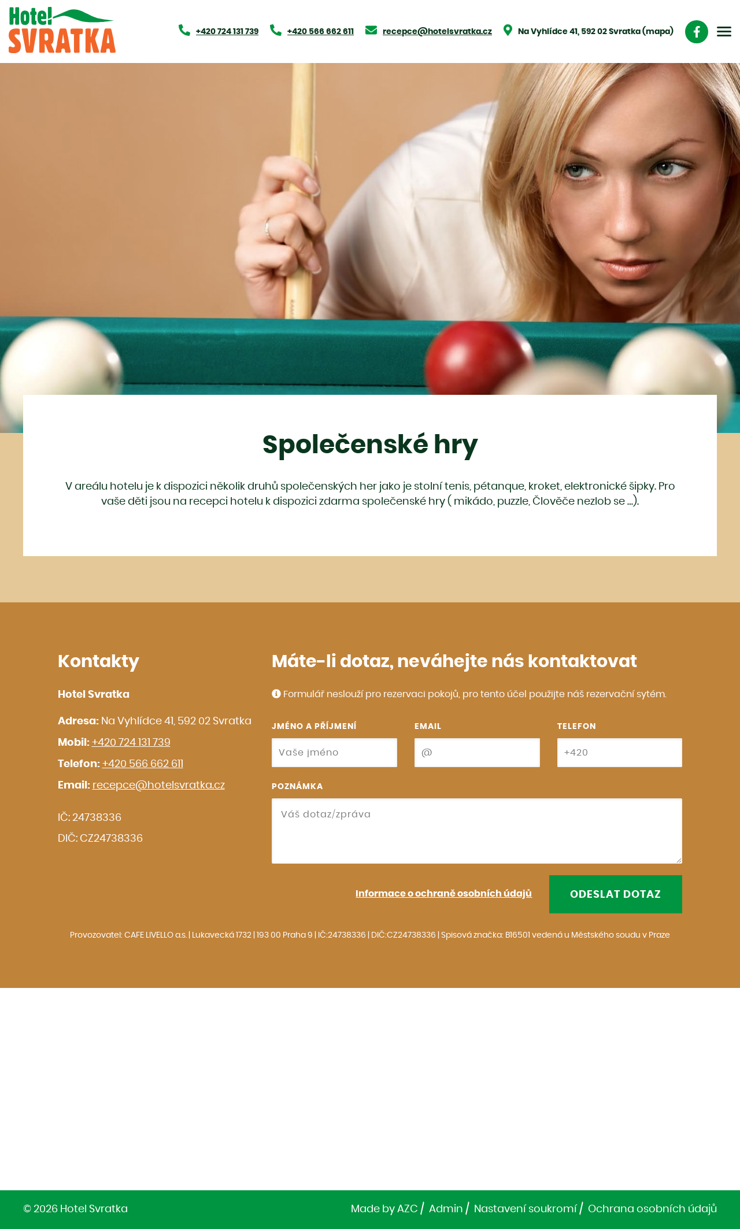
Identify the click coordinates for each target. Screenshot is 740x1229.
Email (428, 727)
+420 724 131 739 (131, 743)
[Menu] (724, 31)
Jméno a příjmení (314, 727)
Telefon (576, 727)
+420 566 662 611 (142, 764)
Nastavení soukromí (525, 1209)
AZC (407, 1209)
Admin (446, 1209)
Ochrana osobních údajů (652, 1209)
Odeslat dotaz (615, 895)
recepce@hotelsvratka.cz (158, 785)
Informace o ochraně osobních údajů (444, 893)
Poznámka (297, 787)
